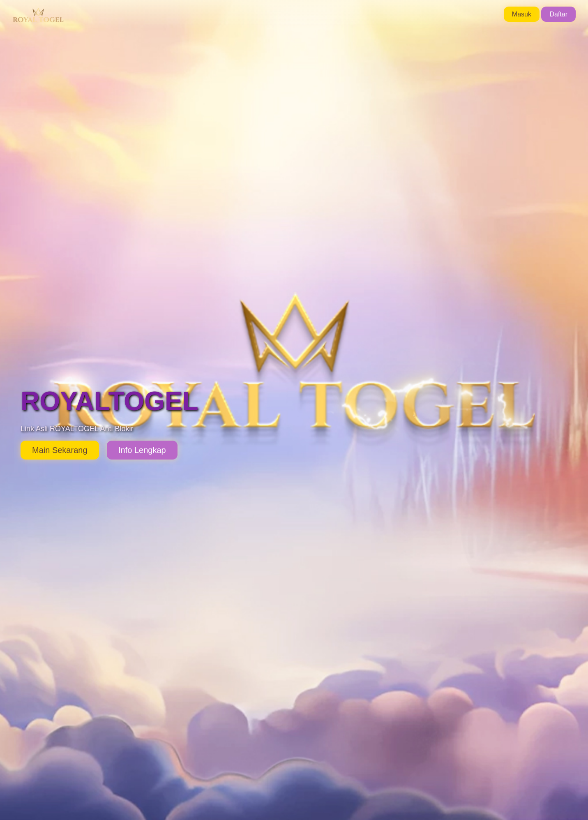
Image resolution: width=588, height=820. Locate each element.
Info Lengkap (142, 450)
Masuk (521, 14)
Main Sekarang (60, 450)
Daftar (558, 14)
